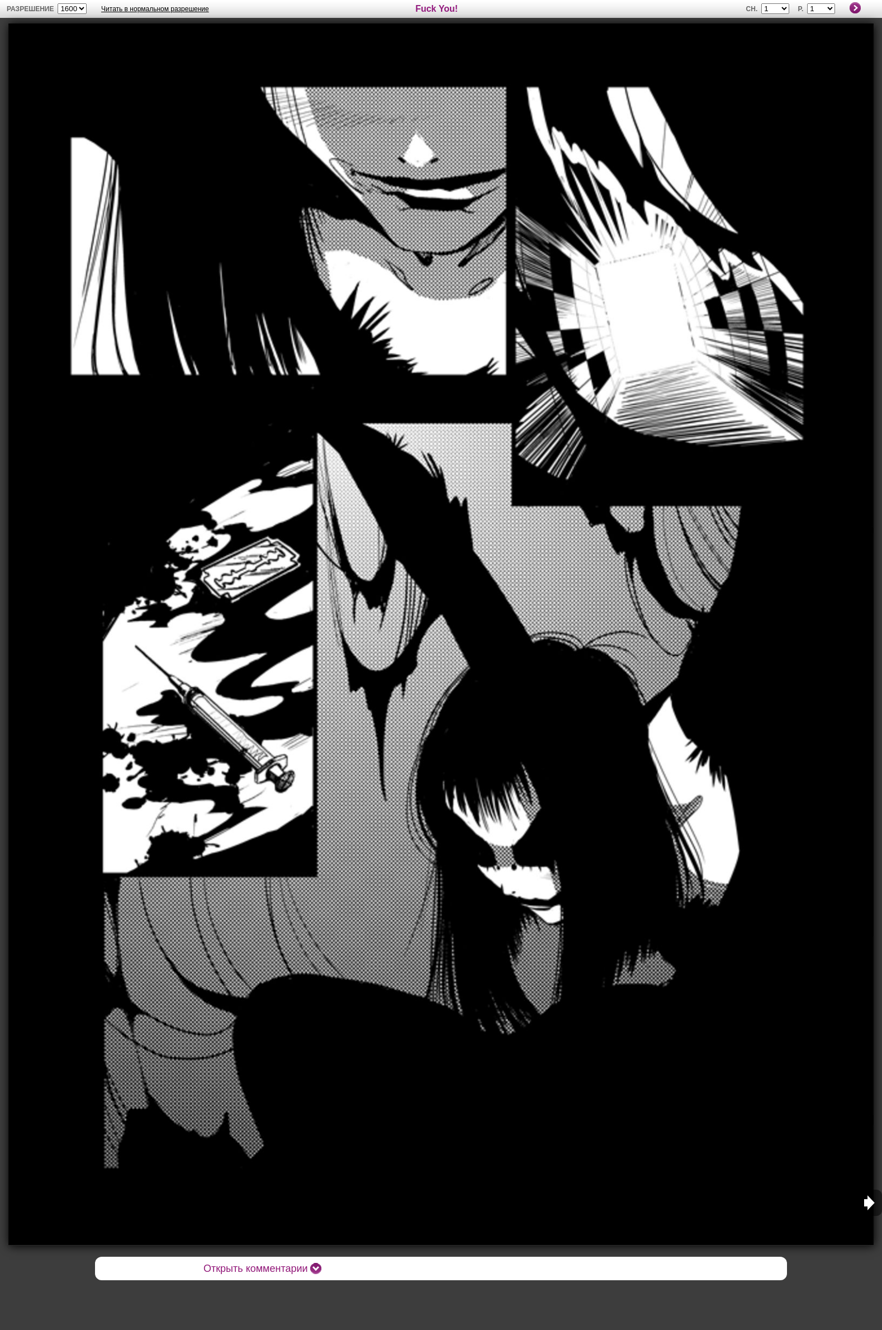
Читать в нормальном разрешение (155, 9)
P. (801, 9)
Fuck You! (436, 8)
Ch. (752, 9)
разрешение (30, 9)
